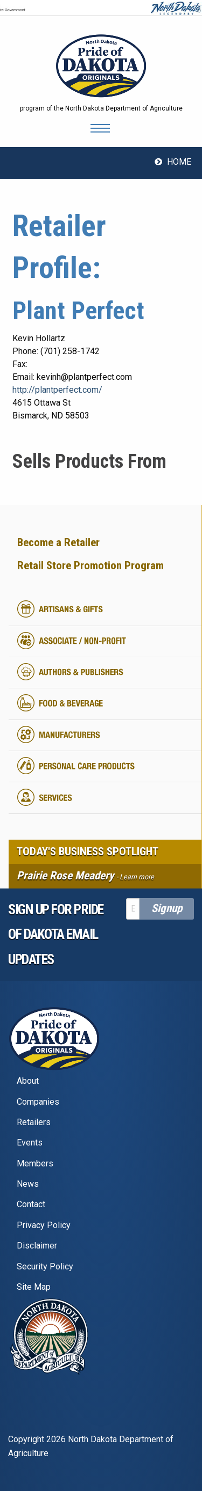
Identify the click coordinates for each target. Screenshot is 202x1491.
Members (35, 1163)
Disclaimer (37, 1245)
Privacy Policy (44, 1225)
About (28, 1081)
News (28, 1184)
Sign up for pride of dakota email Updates (55, 934)
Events (30, 1142)
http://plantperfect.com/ (57, 390)
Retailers (34, 1122)
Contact (31, 1204)
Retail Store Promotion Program (90, 565)
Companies (38, 1102)
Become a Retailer (58, 542)
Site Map (34, 1287)
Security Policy (45, 1266)
